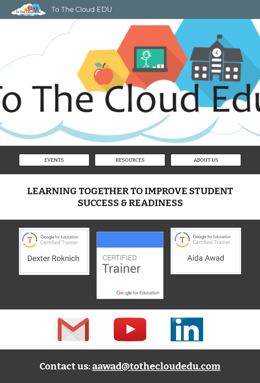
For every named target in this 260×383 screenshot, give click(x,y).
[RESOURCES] (130, 160)
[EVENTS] (54, 160)
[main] (130, 196)
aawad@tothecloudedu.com (156, 366)
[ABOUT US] (205, 160)
